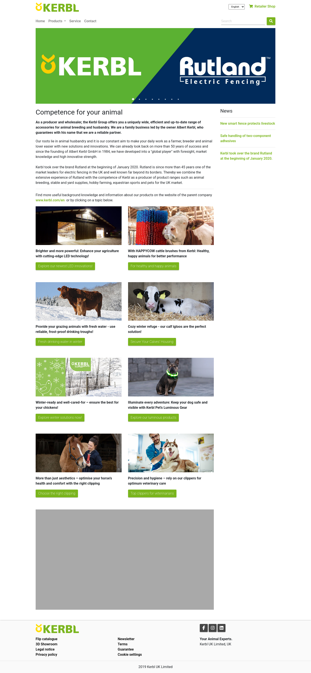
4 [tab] (152, 99)
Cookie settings (130, 654)
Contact (90, 21)
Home (40, 21)
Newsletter (126, 639)
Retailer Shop (262, 6)
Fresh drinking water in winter (60, 342)
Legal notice (45, 649)
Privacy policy (46, 654)
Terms (123, 644)
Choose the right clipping (56, 493)
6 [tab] (165, 99)
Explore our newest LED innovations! (65, 266)
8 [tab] (178, 99)
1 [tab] (133, 99)
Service (75, 21)
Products (55, 21)
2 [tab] (139, 99)
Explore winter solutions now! (60, 417)
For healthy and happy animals (153, 266)
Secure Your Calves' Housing (152, 342)
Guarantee (126, 649)
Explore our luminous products (153, 417)
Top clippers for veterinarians (152, 493)
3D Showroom (46, 644)
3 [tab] (146, 99)
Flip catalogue (46, 639)
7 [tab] (172, 99)
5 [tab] (159, 99)
